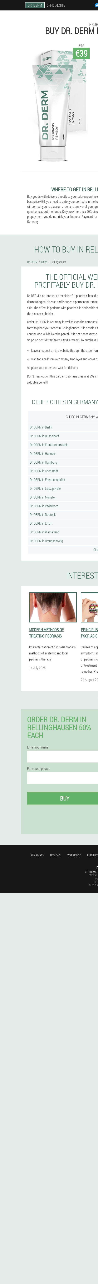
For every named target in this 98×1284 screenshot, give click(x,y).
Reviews (55, 855)
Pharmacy (37, 855)
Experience (74, 855)
